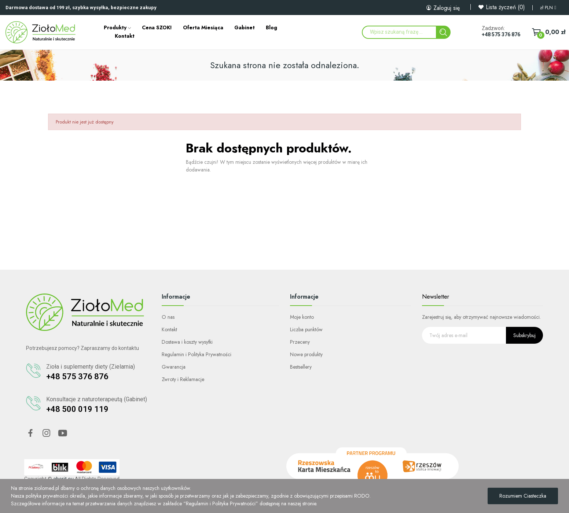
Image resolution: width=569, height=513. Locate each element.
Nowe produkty (306, 354)
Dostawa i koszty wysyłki (187, 342)
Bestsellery (301, 366)
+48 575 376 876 (501, 34)
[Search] (443, 32)
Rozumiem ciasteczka (522, 495)
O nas (168, 317)
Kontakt (169, 329)
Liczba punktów (306, 329)
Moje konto (302, 317)
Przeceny (300, 342)
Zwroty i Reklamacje (183, 379)
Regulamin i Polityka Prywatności (196, 354)
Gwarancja (174, 366)
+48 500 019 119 (77, 409)
